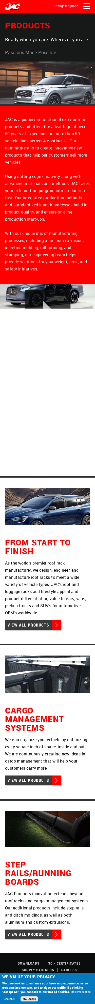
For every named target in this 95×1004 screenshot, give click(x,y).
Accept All (9, 999)
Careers (69, 969)
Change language (66, 6)
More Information (81, 992)
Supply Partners (38, 969)
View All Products (28, 625)
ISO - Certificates (64, 963)
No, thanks (29, 998)
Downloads (29, 963)
